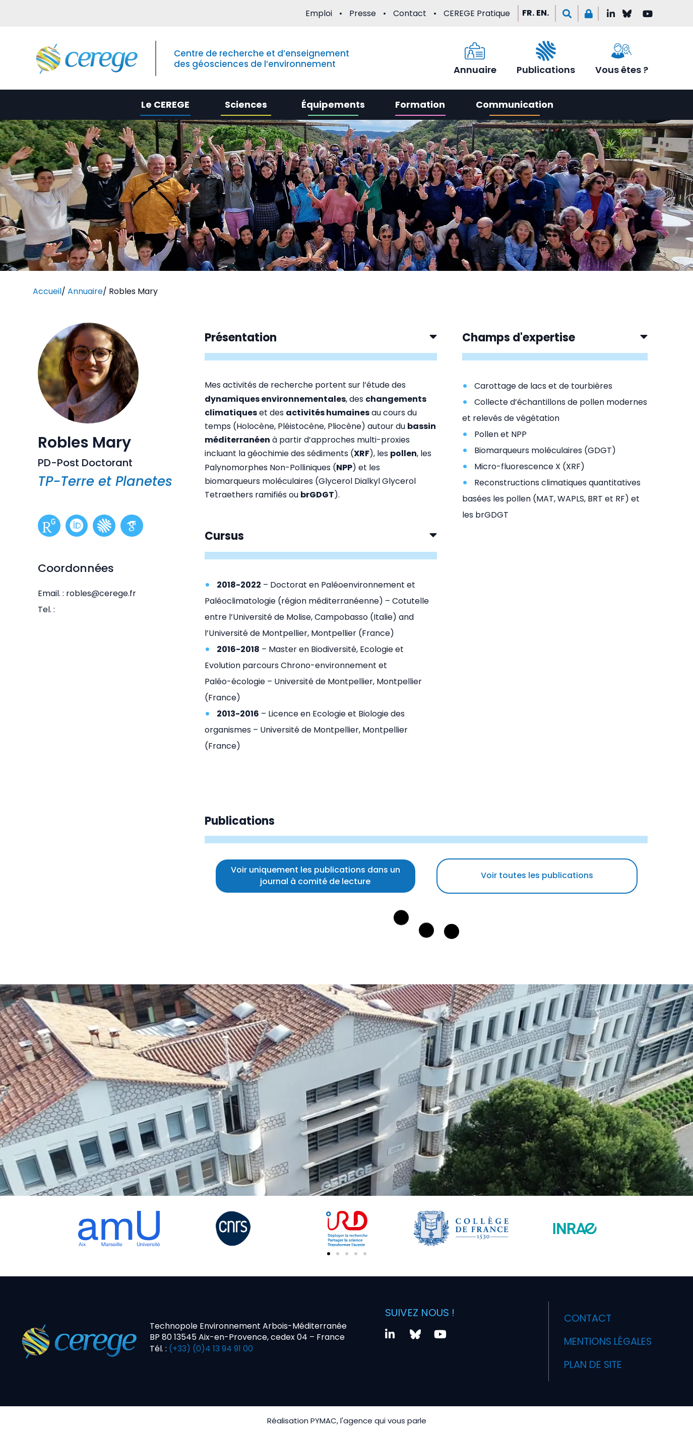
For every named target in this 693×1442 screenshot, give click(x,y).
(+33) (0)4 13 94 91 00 (210, 1348)
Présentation (241, 337)
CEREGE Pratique (477, 13)
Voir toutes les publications (537, 875)
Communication (514, 104)
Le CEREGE (165, 104)
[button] (566, 13)
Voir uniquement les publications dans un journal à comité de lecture (315, 875)
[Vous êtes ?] (621, 51)
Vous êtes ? (621, 69)
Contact (409, 13)
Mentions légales (611, 1341)
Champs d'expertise (518, 337)
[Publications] (546, 51)
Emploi (318, 13)
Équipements (333, 104)
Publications (546, 69)
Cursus (224, 536)
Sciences (246, 104)
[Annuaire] (475, 51)
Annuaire (475, 69)
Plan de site (595, 1364)
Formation (420, 104)
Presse (362, 13)
